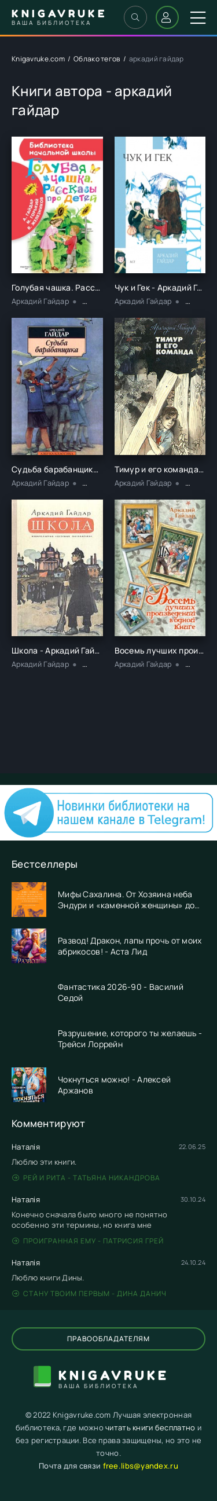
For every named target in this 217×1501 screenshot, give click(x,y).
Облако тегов (96, 59)
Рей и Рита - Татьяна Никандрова (86, 1178)
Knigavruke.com (38, 59)
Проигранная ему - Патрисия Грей (88, 1241)
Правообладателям (108, 1339)
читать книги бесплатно (150, 1427)
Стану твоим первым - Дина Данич (89, 1293)
